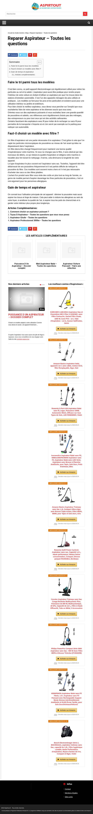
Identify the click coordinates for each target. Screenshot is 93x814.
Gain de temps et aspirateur (22, 72)
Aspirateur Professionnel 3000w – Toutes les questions (35, 220)
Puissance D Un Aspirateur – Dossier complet (21, 266)
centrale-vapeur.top (23, 339)
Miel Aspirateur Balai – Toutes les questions (46, 265)
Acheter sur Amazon (67, 329)
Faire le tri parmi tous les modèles (25, 66)
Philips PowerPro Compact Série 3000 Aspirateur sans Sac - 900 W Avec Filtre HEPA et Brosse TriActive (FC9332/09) (66, 651)
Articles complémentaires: (25, 75)
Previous (10, 298)
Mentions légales (71, 793)
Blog (26, 33)
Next (42, 298)
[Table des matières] (39, 62)
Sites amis (69, 797)
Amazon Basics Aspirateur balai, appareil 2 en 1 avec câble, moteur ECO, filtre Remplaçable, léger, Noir (66, 366)
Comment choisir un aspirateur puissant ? (29, 212)
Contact (68, 789)
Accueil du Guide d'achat (16, 33)
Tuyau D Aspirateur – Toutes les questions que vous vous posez (39, 215)
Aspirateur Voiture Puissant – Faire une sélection (71, 266)
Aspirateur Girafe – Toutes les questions (28, 218)
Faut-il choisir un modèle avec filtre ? (26, 69)
